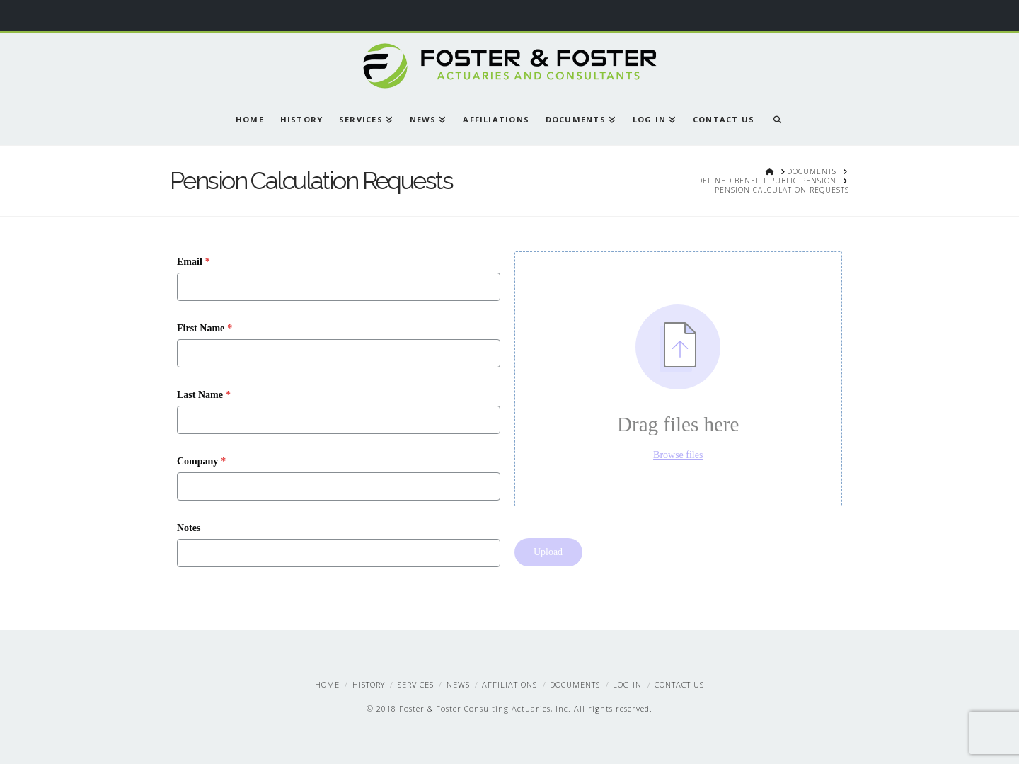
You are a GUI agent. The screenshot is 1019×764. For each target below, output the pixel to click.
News (458, 684)
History (368, 684)
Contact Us (679, 684)
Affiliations (509, 684)
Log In (627, 684)
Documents (575, 684)
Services (416, 684)
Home (327, 684)
